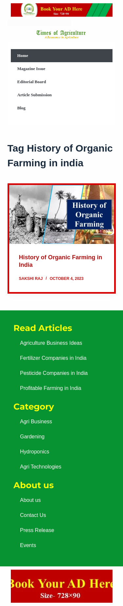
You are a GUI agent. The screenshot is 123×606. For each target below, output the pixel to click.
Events (28, 545)
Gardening (32, 436)
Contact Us (33, 515)
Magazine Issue (31, 68)
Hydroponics (34, 451)
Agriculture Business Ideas (51, 343)
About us (30, 500)
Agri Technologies (40, 466)
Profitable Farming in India (50, 388)
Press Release (37, 530)
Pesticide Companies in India (54, 373)
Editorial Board (31, 81)
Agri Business (36, 421)
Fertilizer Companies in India (53, 358)
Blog (21, 107)
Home (22, 55)
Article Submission (34, 94)
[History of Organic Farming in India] (61, 214)
